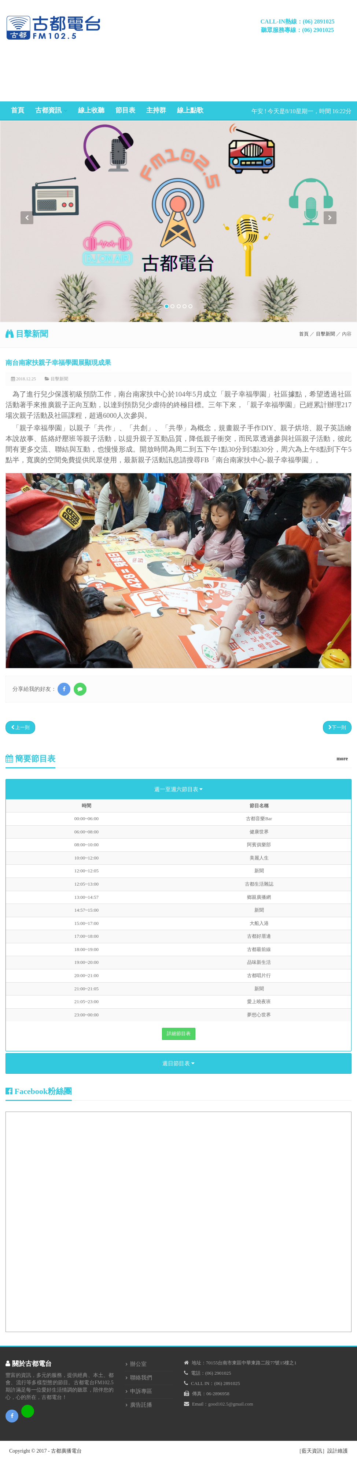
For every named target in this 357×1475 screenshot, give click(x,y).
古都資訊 (48, 110)
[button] (27, 266)
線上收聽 (91, 110)
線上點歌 (190, 110)
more (342, 758)
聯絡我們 (141, 1378)
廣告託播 (141, 1405)
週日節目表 (178, 1063)
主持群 (156, 110)
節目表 (125, 110)
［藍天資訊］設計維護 (322, 1451)
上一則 (20, 727)
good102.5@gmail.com (230, 1404)
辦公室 (138, 1364)
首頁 (17, 110)
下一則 (337, 727)
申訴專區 (141, 1391)
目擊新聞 (325, 334)
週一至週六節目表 (178, 789)
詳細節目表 (179, 1033)
